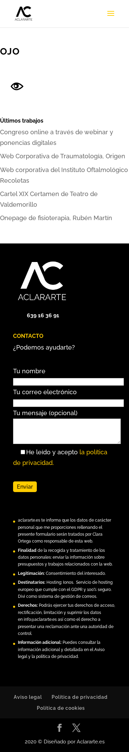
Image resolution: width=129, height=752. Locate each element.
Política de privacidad (80, 697)
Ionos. (68, 582)
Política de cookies (61, 708)
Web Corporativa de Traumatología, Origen (62, 156)
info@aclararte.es (40, 619)
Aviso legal (28, 697)
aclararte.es (29, 520)
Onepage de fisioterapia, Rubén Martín (56, 217)
